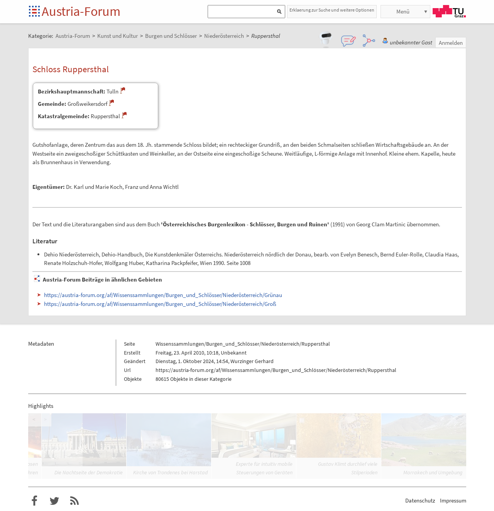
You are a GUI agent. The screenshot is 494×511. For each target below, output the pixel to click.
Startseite (35, 12)
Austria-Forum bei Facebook (34, 501)
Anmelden (451, 42)
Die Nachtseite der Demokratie (88, 472)
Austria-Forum (81, 11)
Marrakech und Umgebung (432, 472)
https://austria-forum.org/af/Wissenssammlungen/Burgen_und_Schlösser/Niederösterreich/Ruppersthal (276, 370)
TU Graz (449, 11)
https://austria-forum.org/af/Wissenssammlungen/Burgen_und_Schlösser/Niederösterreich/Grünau (163, 295)
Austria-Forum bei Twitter (54, 501)
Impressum (453, 500)
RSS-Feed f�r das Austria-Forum (74, 501)
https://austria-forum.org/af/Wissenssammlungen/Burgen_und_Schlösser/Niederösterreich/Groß (160, 303)
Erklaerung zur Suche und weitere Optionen (331, 10)
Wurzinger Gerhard (252, 361)
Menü (402, 11)
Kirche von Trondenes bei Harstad (170, 472)
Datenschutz (420, 500)
